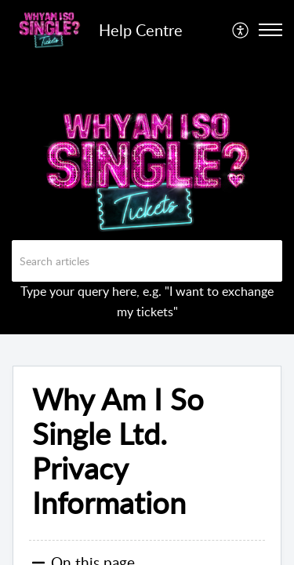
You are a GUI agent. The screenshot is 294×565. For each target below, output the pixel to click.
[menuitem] (241, 30)
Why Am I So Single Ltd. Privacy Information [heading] (118, 450)
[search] (147, 261)
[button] (241, 30)
